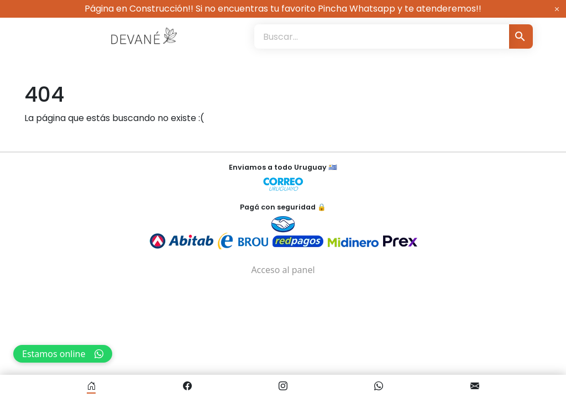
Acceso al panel (283, 270)
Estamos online (62, 354)
